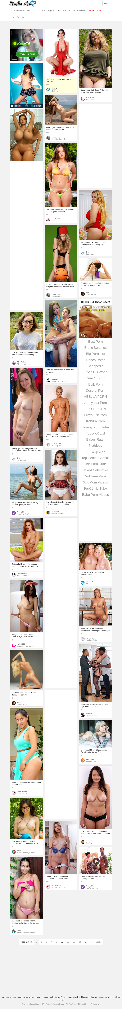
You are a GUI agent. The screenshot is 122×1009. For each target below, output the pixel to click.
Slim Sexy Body (57, 296)
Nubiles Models (57, 513)
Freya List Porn (95, 415)
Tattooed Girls (91, 761)
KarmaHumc (56, 443)
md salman (90, 841)
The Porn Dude (95, 464)
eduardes (55, 379)
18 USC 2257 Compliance (53, 1004)
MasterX (89, 714)
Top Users (61, 10)
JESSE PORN (95, 409)
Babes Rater (95, 360)
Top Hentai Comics (95, 458)
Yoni (87, 292)
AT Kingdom (56, 221)
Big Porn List (95, 354)
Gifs (35, 10)
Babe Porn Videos (95, 494)
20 (74, 942)
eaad (19, 850)
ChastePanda (22, 573)
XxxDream (90, 759)
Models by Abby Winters (26, 853)
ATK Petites (21, 364)
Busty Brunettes (23, 794)
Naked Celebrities (95, 470)
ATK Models (56, 219)
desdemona (56, 137)
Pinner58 (20, 512)
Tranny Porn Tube (95, 427)
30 (80, 942)
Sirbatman (55, 511)
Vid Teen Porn (95, 476)
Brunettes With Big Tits (25, 646)
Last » (98, 942)
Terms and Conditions (31, 1004)
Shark (88, 252)
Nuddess (95, 445)
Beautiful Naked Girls (59, 139)
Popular (51, 10)
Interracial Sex (91, 716)
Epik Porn (95, 384)
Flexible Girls (91, 295)
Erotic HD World (95, 372)
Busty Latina (90, 254)
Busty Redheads (23, 575)
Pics (28, 10)
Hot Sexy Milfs (57, 446)
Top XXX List (95, 433)
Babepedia (95, 366)
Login (106, 3)
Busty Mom (90, 99)
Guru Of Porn (95, 378)
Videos (42, 10)
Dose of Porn (95, 390)
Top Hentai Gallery (77, 10)
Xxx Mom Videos (95, 482)
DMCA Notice (72, 1004)
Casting (89, 843)
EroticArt (55, 89)
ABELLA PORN (95, 396)
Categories (18, 10)
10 (68, 942)
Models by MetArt (23, 514)
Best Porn (95, 341)
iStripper (55, 91)
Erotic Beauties (95, 347)
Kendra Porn (95, 421)
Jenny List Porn (95, 403)
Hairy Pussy (21, 460)
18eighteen (90, 584)
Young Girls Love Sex (60, 381)
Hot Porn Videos (92, 888)
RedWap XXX (95, 452)
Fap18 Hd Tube (95, 488)
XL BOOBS (90, 97)
